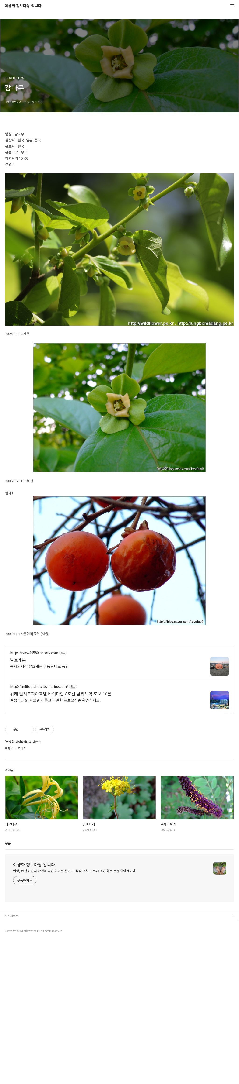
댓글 (8, 986)
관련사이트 (12, 1059)
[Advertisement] (119, 159)
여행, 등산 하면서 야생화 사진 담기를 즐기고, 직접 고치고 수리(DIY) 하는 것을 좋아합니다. (74, 1014)
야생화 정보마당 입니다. (24, 5)
